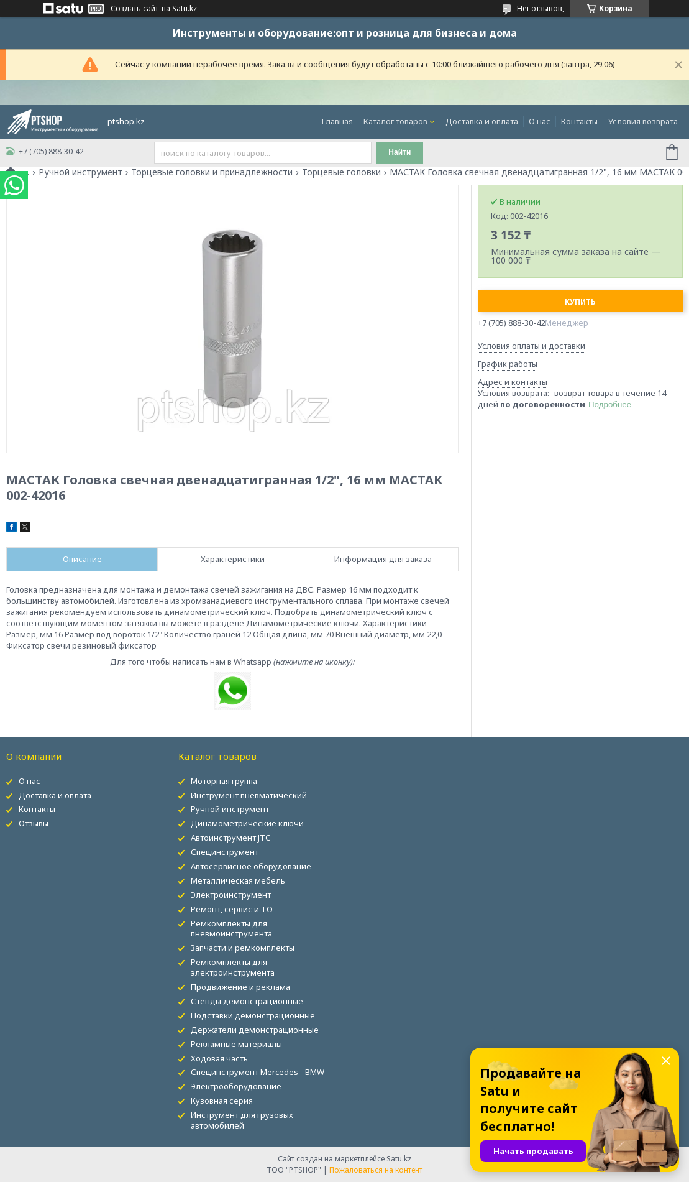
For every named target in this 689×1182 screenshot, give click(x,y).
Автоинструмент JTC (230, 837)
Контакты (579, 121)
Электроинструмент (231, 894)
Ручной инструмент (80, 172)
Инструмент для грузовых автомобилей (242, 1120)
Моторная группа (224, 781)
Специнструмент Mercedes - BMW (257, 1072)
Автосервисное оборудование (251, 866)
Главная (337, 121)
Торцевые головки (341, 172)
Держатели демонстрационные (255, 1029)
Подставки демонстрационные (253, 1015)
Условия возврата (643, 121)
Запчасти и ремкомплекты (242, 947)
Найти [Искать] (399, 152)
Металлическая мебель (238, 880)
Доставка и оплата (481, 121)
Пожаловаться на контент (375, 1170)
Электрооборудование (236, 1086)
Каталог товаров (395, 121)
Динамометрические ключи (247, 823)
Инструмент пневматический (249, 795)
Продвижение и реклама (240, 986)
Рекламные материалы (236, 1044)
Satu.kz (398, 1158)
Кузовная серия (222, 1100)
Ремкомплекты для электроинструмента (233, 967)
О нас (539, 121)
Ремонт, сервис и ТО (232, 909)
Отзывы (33, 823)
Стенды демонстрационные (247, 1001)
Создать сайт (134, 8)
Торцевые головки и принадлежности (212, 172)
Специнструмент (224, 851)
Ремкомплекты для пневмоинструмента (231, 929)
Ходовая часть (219, 1058)
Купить (580, 302)
